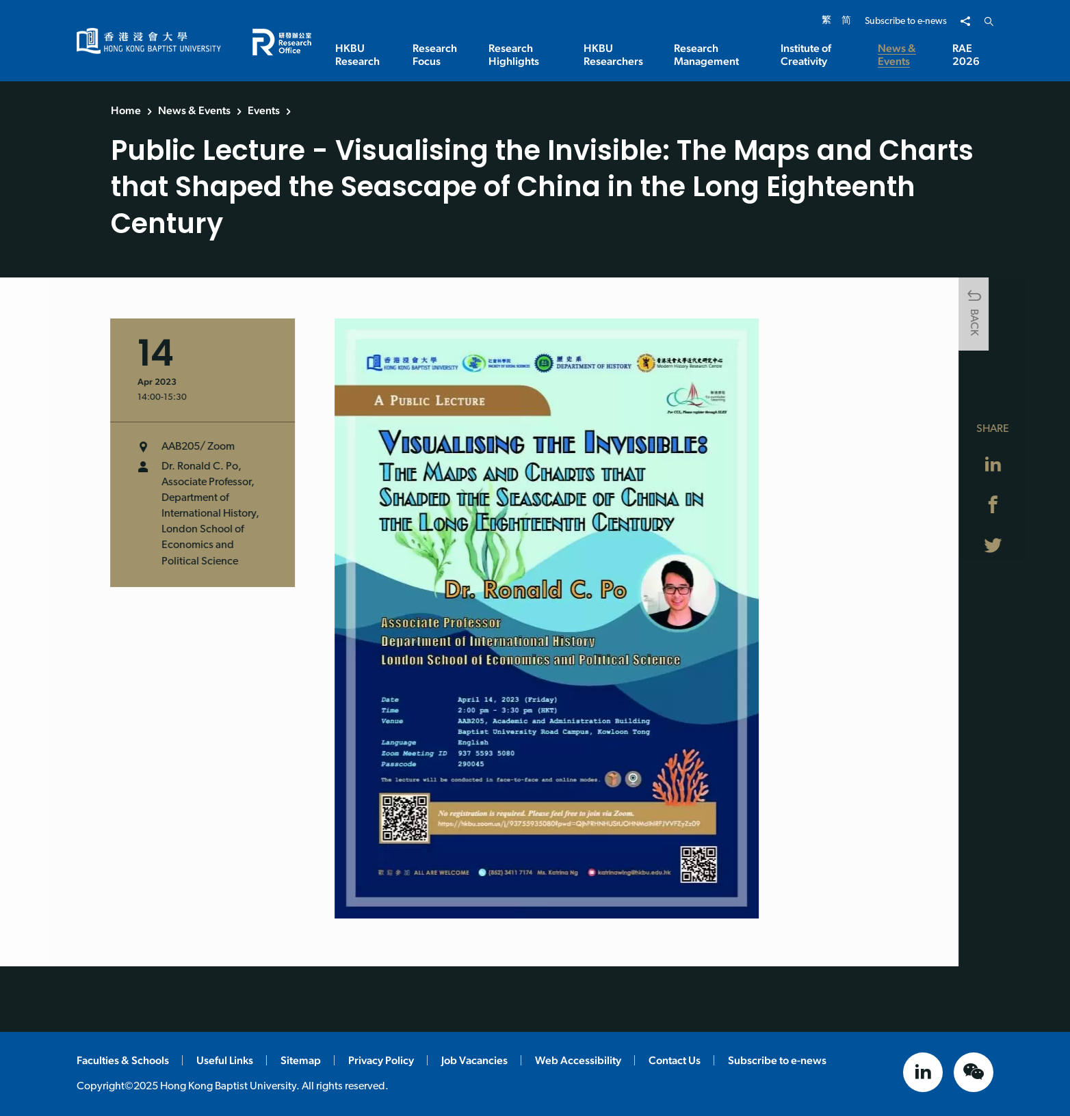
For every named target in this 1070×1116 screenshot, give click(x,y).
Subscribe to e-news (906, 21)
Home (126, 110)
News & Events (194, 110)
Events (264, 110)
